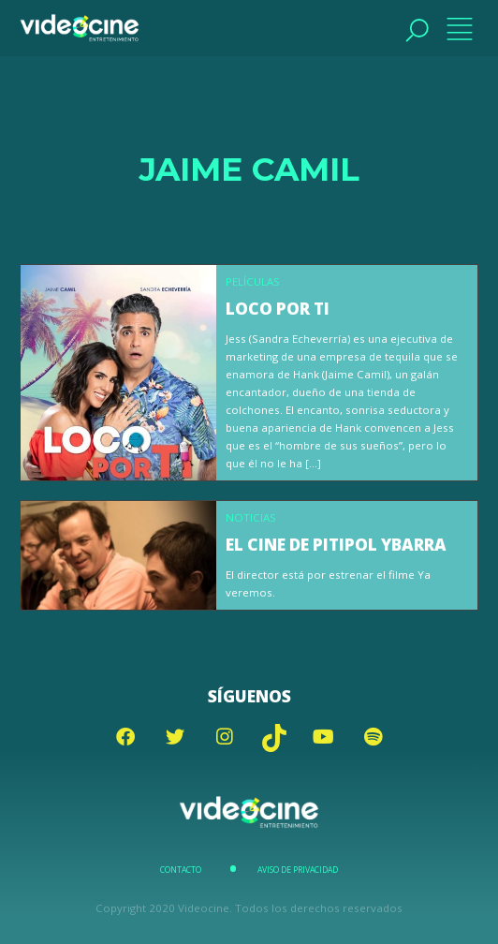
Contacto (180, 870)
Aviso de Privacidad (297, 870)
